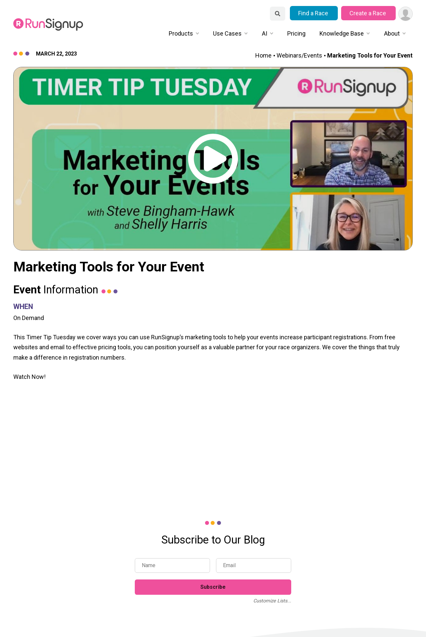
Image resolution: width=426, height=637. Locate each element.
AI (264, 33)
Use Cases (227, 33)
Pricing (296, 33)
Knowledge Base (342, 33)
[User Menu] (405, 14)
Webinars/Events (299, 55)
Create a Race (368, 13)
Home (263, 55)
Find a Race (313, 13)
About (392, 33)
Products (181, 33)
